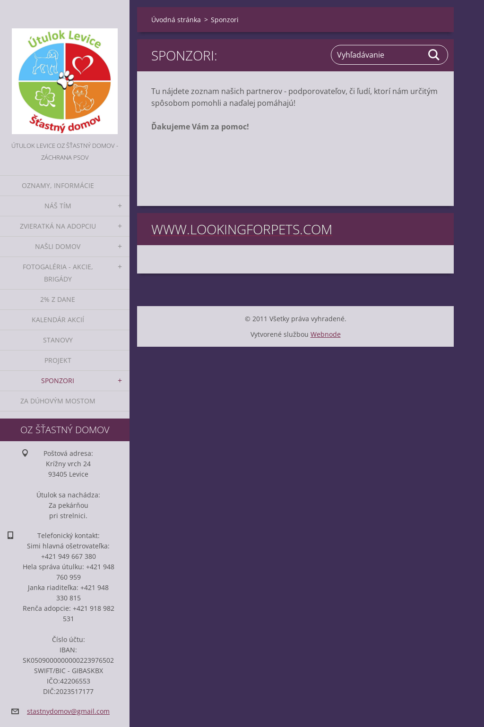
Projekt (57, 360)
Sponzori (57, 380)
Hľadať (434, 55)
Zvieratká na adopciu (58, 226)
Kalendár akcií (58, 319)
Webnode (326, 334)
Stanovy (58, 339)
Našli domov (57, 246)
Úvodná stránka (176, 19)
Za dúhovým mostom (57, 400)
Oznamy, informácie (58, 185)
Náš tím (57, 205)
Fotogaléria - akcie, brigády (58, 272)
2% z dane (57, 299)
